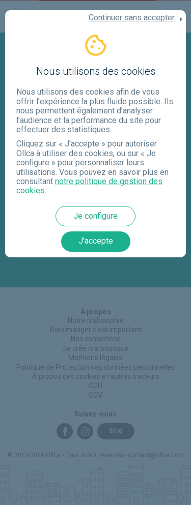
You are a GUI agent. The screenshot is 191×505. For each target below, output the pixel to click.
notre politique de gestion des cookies (89, 185)
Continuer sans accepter (132, 17)
